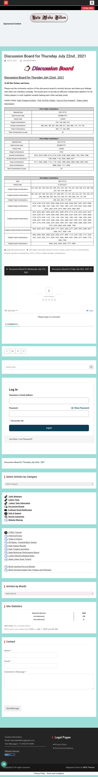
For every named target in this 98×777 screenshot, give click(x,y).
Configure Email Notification (18, 510)
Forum (55, 250)
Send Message (12, 708)
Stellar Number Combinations (53, 253)
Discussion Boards (14, 506)
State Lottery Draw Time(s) (17, 559)
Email (7, 661)
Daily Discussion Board (16, 250)
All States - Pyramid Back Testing (20, 542)
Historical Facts (13, 536)
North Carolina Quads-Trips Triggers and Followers (27, 570)
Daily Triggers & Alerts (26, 100)
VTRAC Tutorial (13, 532)
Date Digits (33, 250)
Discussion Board (45, 250)
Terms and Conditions (64, 748)
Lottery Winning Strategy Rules (19, 556)
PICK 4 (38, 253)
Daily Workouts (13, 496)
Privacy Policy (61, 744)
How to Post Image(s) (66, 100)
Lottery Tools (11, 500)
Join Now (13, 439)
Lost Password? (25, 439)
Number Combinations (20, 253)
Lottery (61, 250)
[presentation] (23, 701)
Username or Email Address (21, 395)
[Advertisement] (49, 36)
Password (13, 408)
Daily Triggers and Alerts (16, 549)
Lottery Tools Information (17, 503)
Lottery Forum (70, 250)
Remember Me (16, 421)
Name (7, 650)
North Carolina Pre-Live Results (19, 566)
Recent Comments (14, 517)
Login (89, 311)
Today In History (13, 539)
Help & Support (12, 513)
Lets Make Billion (29, 61)
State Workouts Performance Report (21, 552)
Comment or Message (15, 672)
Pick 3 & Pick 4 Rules (46, 100)
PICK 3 (32, 253)
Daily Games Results (15, 546)
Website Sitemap (13, 520)
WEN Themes (89, 767)
